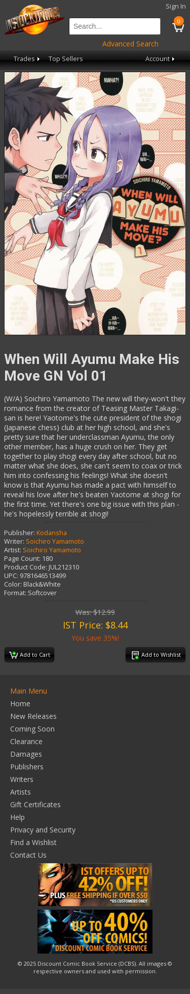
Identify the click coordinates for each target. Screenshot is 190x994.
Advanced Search (130, 43)
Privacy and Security (42, 829)
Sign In (176, 6)
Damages (26, 754)
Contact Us (28, 855)
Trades (28, 59)
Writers (21, 779)
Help (17, 817)
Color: (13, 584)
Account (160, 59)
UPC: (11, 575)
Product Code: (25, 567)
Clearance (26, 741)
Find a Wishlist (33, 842)
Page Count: (22, 558)
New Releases (33, 716)
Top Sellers (66, 59)
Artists (20, 792)
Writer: (14, 541)
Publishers (27, 766)
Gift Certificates (35, 804)
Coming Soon (32, 729)
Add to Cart (29, 655)
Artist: (12, 550)
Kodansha (51, 533)
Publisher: (19, 533)
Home (20, 703)
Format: (15, 593)
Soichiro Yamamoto (55, 541)
